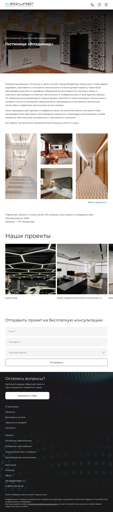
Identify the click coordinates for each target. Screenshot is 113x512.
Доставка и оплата (15, 417)
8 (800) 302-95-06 (14, 486)
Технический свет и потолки (20, 452)
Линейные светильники (18, 440)
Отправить (56, 362)
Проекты (10, 412)
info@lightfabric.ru (15, 480)
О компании (12, 406)
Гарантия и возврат (16, 422)
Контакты (10, 428)
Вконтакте (10, 465)
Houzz (8, 475)
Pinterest (10, 470)
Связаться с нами (27, 395)
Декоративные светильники (20, 457)
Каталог (9, 435)
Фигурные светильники (18, 446)
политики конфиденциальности (43, 504)
